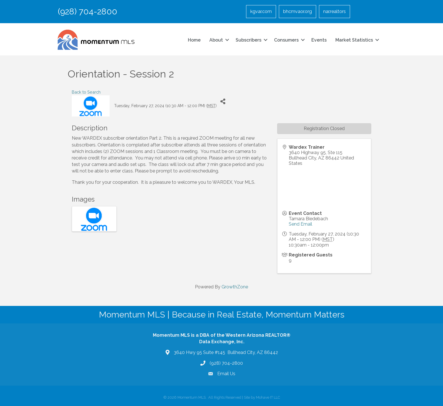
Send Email (300, 224)
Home (194, 40)
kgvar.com (261, 11)
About (216, 40)
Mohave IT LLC (268, 397)
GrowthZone (235, 287)
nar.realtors (334, 11)
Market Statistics (354, 40)
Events (319, 40)
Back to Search (86, 92)
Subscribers (248, 40)
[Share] (223, 101)
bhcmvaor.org (297, 11)
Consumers (286, 40)
